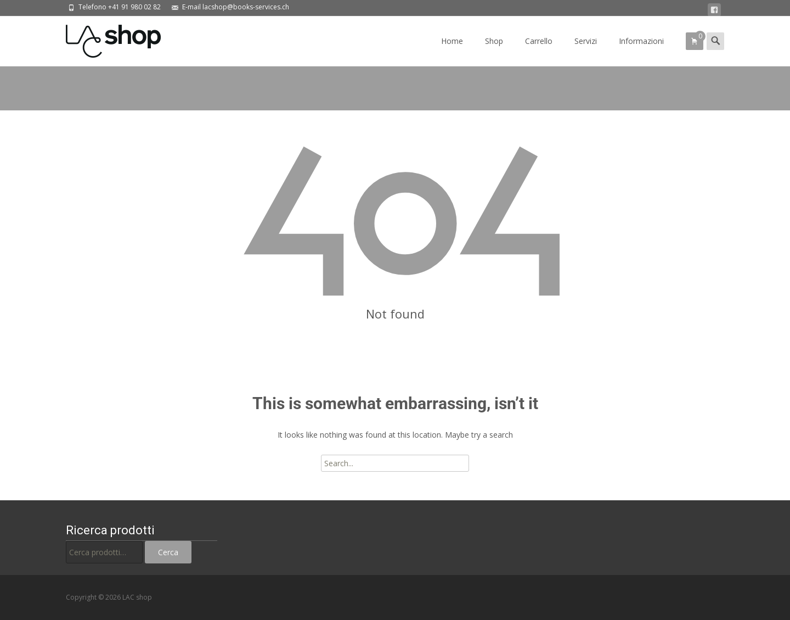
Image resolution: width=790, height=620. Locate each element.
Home (452, 51)
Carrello (538, 51)
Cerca (168, 552)
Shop (494, 51)
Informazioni (641, 51)
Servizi (585, 51)
